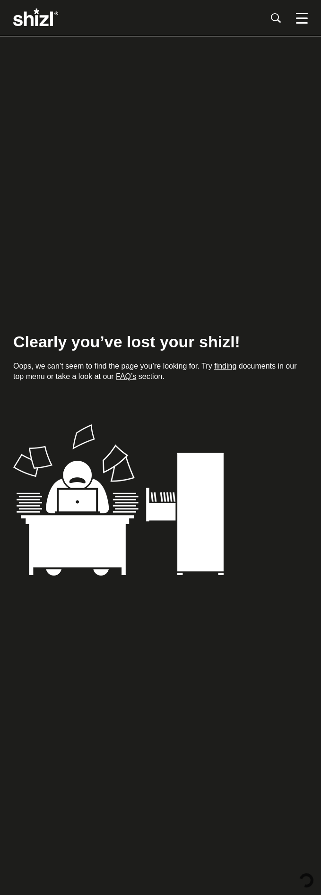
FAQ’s (126, 376)
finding (225, 366)
